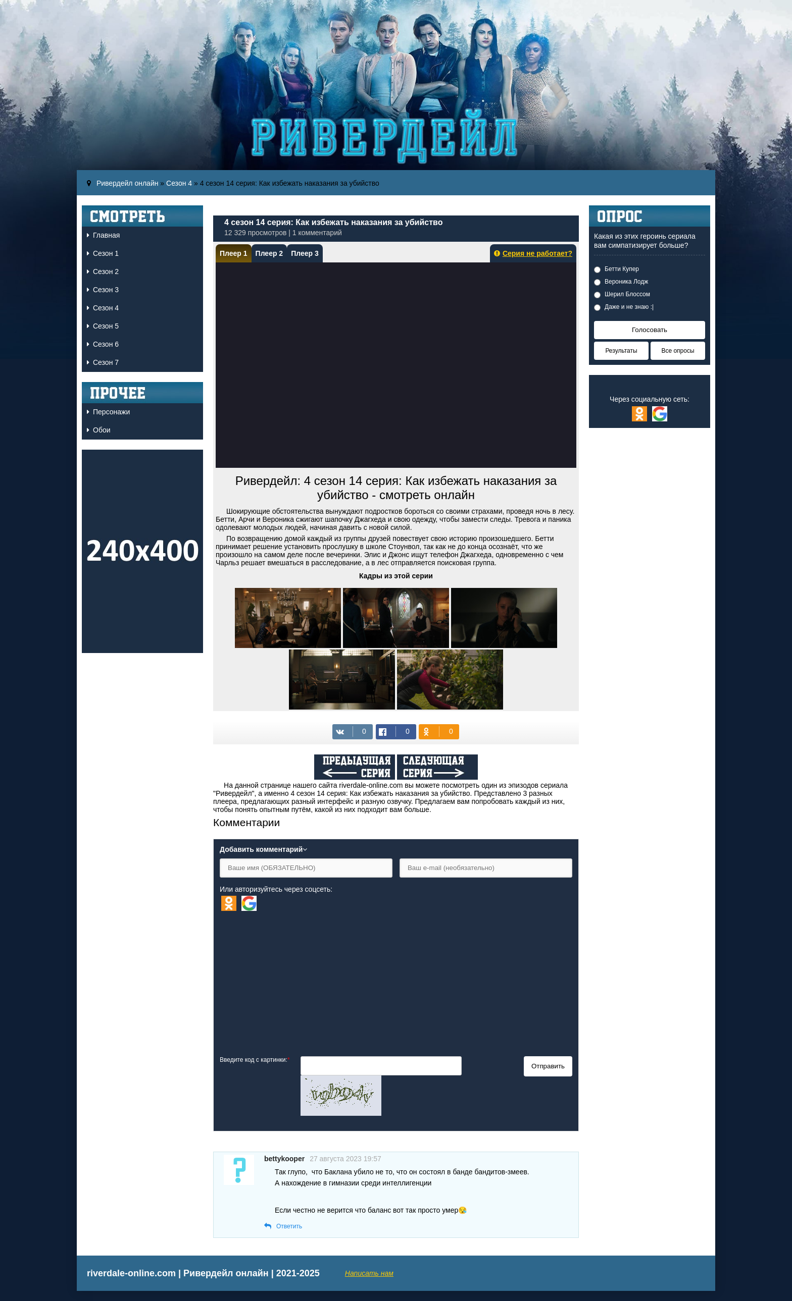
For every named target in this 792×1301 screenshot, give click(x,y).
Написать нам (369, 1273)
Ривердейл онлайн (127, 183)
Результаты (621, 350)
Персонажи (108, 412)
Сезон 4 (179, 183)
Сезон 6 (103, 344)
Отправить (548, 1066)
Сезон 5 (103, 326)
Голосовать (649, 330)
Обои (99, 430)
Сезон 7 (103, 362)
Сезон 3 (103, 290)
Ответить (289, 1226)
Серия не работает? (533, 253)
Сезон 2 (103, 271)
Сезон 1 (103, 253)
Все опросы (677, 350)
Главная (103, 235)
